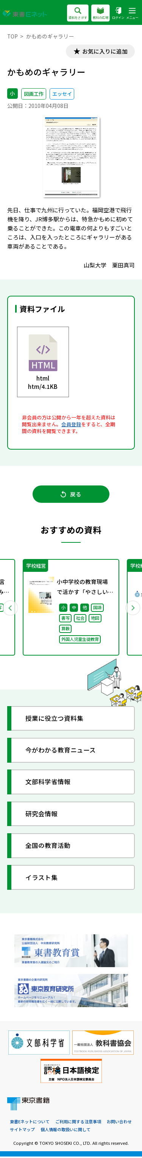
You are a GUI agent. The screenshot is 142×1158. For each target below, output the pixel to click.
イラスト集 (42, 878)
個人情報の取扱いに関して (66, 1131)
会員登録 (71, 424)
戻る (71, 495)
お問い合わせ (119, 1123)
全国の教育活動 (48, 847)
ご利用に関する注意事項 (78, 1123)
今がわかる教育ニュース (61, 751)
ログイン (118, 14)
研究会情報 (42, 815)
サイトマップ (22, 1131)
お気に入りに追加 (104, 51)
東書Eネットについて (30, 1123)
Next (132, 609)
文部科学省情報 (48, 783)
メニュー (132, 14)
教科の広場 (100, 14)
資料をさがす (78, 14)
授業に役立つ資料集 (55, 719)
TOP (12, 36)
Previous (10, 609)
